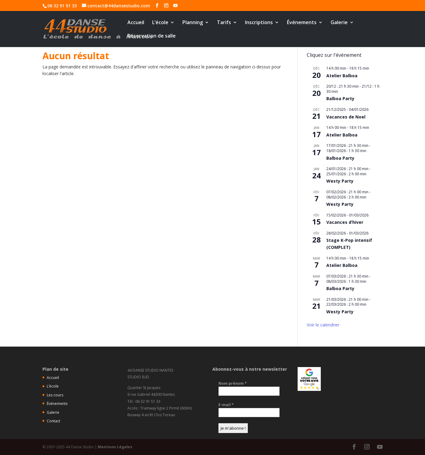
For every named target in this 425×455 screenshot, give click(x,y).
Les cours (55, 395)
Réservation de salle (151, 36)
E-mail (226, 404)
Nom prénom (232, 383)
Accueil (135, 23)
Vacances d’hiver (344, 222)
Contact (53, 421)
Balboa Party (340, 98)
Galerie (339, 23)
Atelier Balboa (341, 75)
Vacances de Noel (345, 117)
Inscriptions (259, 23)
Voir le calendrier (323, 325)
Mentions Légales (115, 447)
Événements (302, 23)
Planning (192, 23)
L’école (160, 23)
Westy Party (340, 181)
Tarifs (224, 23)
